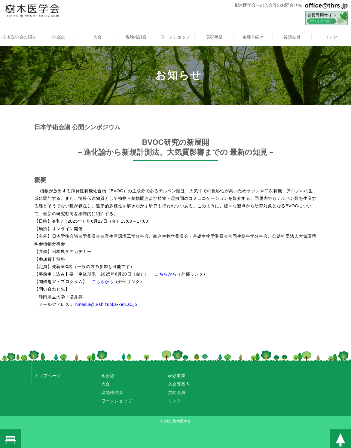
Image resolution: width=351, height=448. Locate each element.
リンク (331, 37)
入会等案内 (179, 384)
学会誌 (58, 37)
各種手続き (253, 37)
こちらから (166, 274)
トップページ (48, 375)
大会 (97, 37)
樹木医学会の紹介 (19, 37)
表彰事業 (214, 37)
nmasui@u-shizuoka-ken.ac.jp (106, 304)
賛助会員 (292, 37)
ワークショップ (175, 37)
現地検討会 (136, 37)
